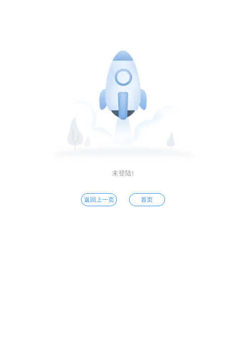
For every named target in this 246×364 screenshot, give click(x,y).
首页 (147, 199)
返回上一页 (99, 199)
